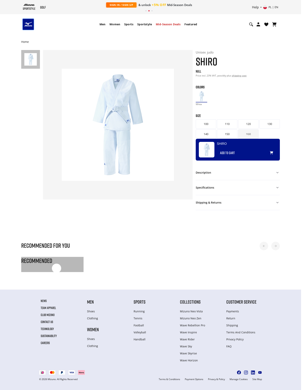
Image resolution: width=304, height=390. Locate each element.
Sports (128, 24)
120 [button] (248, 124)
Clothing (92, 318)
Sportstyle (144, 24)
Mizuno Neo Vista (191, 311)
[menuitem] (103, 24)
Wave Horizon (189, 360)
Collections (190, 302)
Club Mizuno (48, 315)
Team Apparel (48, 308)
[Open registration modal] (258, 24)
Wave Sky (186, 346)
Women (114, 24)
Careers (45, 343)
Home (25, 42)
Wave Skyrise (188, 353)
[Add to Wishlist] (275, 151)
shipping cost (239, 75)
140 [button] (206, 134)
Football (139, 325)
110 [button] (227, 124)
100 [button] (206, 124)
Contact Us (47, 322)
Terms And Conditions (240, 332)
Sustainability (49, 336)
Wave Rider (187, 339)
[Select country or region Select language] (270, 7)
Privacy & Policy (216, 379)
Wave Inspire (188, 332)
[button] (264, 246)
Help (255, 7)
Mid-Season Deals (168, 24)
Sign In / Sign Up (121, 5)
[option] (201, 96)
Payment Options (194, 379)
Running (139, 311)
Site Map (257, 379)
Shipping (232, 325)
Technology (47, 329)
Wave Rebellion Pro (192, 325)
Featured (190, 24)
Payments (232, 311)
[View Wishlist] (266, 24)
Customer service (241, 302)
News (44, 301)
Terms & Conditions (169, 379)
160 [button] (248, 134)
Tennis (138, 318)
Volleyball (140, 332)
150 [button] (227, 134)
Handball (139, 339)
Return (230, 318)
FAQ (229, 346)
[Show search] (251, 24)
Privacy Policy (235, 339)
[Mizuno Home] (29, 7)
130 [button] (269, 124)
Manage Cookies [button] (239, 379)
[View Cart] (274, 24)
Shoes (91, 311)
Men (103, 24)
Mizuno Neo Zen (190, 318)
